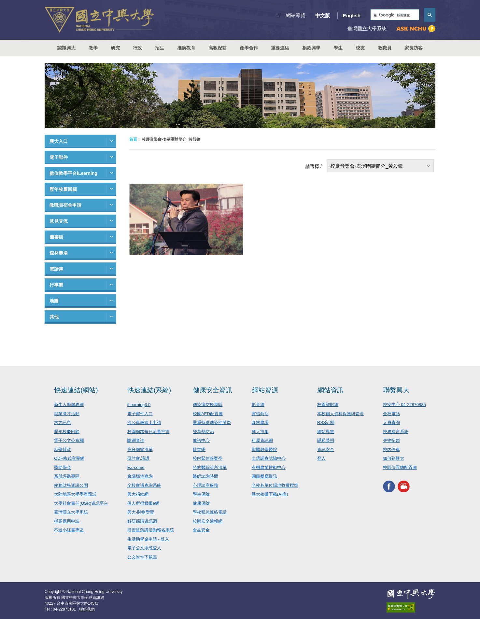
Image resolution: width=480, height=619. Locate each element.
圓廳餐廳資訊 (264, 476)
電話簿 (56, 269)
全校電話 (391, 413)
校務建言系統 (395, 431)
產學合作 (249, 47)
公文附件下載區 (142, 557)
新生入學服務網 (69, 404)
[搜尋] (394, 15)
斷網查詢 (135, 440)
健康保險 (201, 503)
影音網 (258, 404)
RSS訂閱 (325, 422)
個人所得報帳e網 (143, 503)
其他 (54, 316)
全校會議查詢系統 (144, 485)
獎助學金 (62, 467)
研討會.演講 (138, 458)
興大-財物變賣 (140, 512)
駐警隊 (199, 449)
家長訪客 (413, 47)
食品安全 (201, 530)
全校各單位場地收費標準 (275, 485)
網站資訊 (331, 390)
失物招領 (391, 440)
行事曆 (56, 285)
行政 (137, 47)
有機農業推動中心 (269, 467)
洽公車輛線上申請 (144, 422)
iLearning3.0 (139, 404)
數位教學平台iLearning (73, 173)
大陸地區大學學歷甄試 (75, 494)
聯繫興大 (396, 390)
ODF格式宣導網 (69, 458)
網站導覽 (295, 15)
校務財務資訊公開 (71, 485)
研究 (115, 47)
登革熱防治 (203, 431)
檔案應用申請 (66, 521)
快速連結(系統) (149, 390)
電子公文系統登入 (144, 547)
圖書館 (56, 237)
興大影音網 (404, 486)
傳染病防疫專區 (207, 404)
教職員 (384, 47)
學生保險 (201, 494)
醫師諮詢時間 (205, 476)
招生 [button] (159, 47)
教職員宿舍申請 (65, 205)
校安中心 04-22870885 (404, 404)
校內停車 (391, 449)
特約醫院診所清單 (210, 467)
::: (278, 15)
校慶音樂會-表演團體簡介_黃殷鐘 (366, 166)
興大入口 (58, 141)
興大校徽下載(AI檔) (270, 494)
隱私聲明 (325, 440)
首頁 (133, 139)
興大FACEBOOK (389, 486)
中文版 (322, 15)
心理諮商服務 (205, 485)
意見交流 (58, 221)
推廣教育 (186, 47)
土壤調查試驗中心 (269, 458)
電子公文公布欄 (69, 440)
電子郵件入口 (140, 413)
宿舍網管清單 (140, 449)
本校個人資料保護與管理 (340, 413)
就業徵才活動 (66, 413)
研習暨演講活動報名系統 (150, 530)
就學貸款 (62, 449)
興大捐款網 (137, 494)
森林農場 (58, 253)
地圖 (54, 300)
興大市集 (260, 431)
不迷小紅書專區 (69, 530)
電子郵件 (58, 157)
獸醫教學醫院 (264, 449)
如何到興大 (393, 458)
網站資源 (265, 390)
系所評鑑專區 (66, 476)
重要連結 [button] (280, 47)
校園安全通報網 (207, 521)
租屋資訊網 (262, 440)
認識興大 (66, 47)
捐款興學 (311, 47)
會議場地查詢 (140, 476)
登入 (321, 458)
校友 (360, 47)
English (351, 15)
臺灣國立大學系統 (71, 512)
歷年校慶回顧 (63, 189)
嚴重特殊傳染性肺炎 (212, 422)
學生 (338, 47)
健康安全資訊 (212, 390)
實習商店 (260, 413)
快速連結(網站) (76, 390)
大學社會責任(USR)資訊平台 (81, 503)
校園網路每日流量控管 (148, 431)
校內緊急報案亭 (207, 458)
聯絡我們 (87, 609)
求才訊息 (62, 422)
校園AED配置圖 (208, 413)
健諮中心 (201, 440)
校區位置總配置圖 (400, 467)
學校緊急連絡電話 (210, 512)
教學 (93, 47)
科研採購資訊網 (142, 521)
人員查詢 (391, 422)
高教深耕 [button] (217, 47)
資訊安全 (325, 449)
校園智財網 (327, 404)
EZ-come (136, 467)
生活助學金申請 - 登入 (148, 539)
